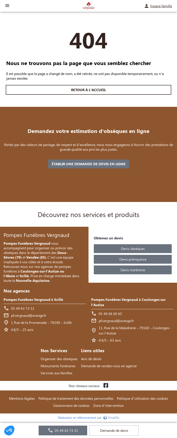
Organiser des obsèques (59, 358)
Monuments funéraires (58, 365)
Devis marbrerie (133, 269)
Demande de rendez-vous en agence (109, 365)
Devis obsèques (133, 248)
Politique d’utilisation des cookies (142, 398)
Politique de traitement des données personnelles (75, 398)
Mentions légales (22, 398)
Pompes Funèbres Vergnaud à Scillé (33, 299)
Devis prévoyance (132, 259)
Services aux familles (56, 373)
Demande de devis (114, 430)
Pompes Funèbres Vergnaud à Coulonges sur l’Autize (128, 302)
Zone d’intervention (108, 405)
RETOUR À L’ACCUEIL (88, 89)
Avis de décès (91, 358)
